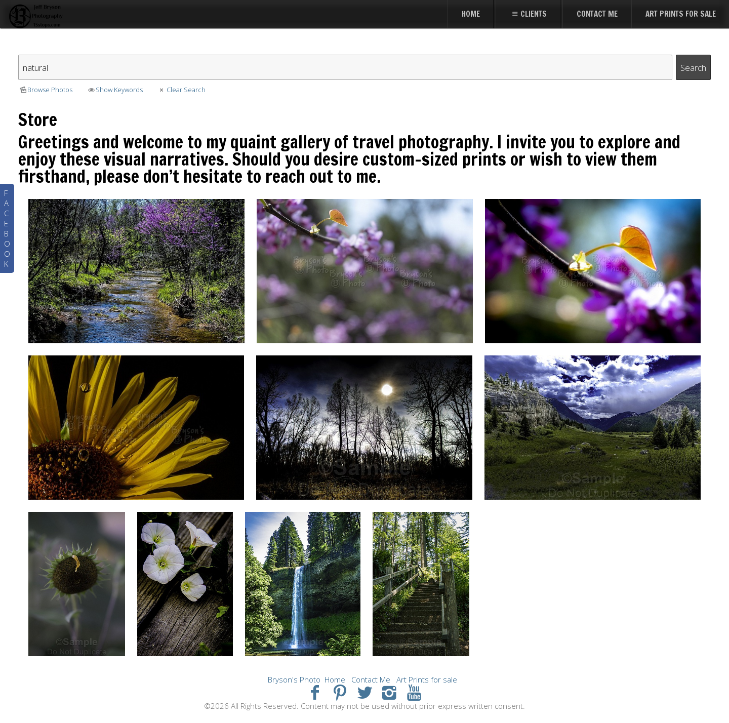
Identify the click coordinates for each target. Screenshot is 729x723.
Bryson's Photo (294, 679)
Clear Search (181, 89)
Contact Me (370, 679)
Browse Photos (45, 89)
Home (335, 679)
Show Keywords (115, 89)
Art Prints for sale (426, 679)
